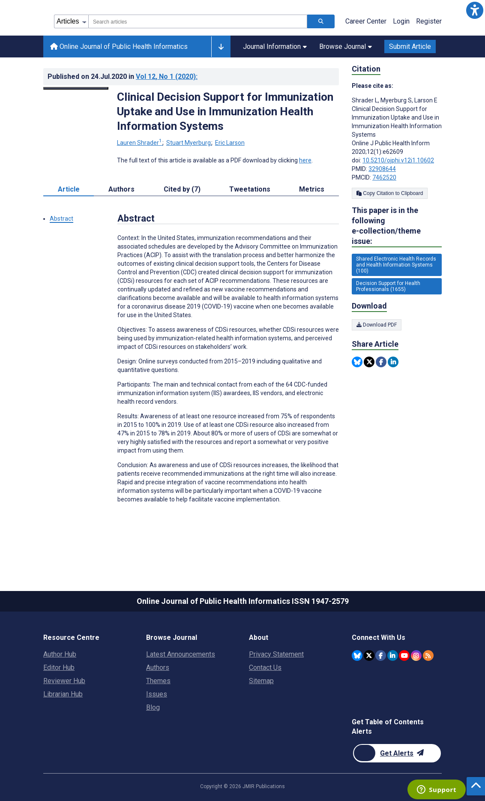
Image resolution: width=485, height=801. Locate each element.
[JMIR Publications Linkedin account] (392, 655)
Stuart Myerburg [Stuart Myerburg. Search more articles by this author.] (189, 142)
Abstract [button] (61, 218)
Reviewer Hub (64, 681)
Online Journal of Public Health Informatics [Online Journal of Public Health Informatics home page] (119, 46)
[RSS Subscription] (428, 655)
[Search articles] (321, 21)
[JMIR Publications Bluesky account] (357, 655)
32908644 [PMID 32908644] (382, 168)
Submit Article (410, 46)
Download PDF (376, 325)
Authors (157, 667)
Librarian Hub (63, 694)
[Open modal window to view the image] (75, 88)
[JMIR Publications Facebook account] (380, 655)
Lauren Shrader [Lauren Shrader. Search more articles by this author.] (140, 142)
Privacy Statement (276, 654)
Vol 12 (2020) (167, 76)
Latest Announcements (180, 654)
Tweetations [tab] (249, 189)
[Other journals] (221, 46)
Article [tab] (69, 189)
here (305, 160)
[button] (474, 10)
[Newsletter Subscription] (397, 753)
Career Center (365, 21)
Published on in (123, 76)
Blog (153, 707)
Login (401, 21)
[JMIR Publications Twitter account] (369, 655)
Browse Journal (345, 46)
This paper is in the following (397, 226)
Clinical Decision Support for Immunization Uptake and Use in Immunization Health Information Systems (225, 111)
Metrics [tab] (311, 189)
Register (429, 21)
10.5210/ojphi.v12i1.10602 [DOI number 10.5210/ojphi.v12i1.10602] (398, 160)
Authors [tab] (121, 189)
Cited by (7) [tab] (182, 189)
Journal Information (275, 46)
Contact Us (265, 667)
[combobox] (197, 21)
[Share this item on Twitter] (369, 362)
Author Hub (59, 654)
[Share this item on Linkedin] (393, 362)
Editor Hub (59, 667)
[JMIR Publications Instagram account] (416, 655)
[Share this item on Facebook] (381, 362)
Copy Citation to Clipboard (389, 193)
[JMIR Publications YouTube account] (404, 655)
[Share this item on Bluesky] (357, 362)
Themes (158, 681)
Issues (156, 694)
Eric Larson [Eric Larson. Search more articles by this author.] (230, 142)
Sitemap (261, 681)
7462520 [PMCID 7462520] (384, 177)
